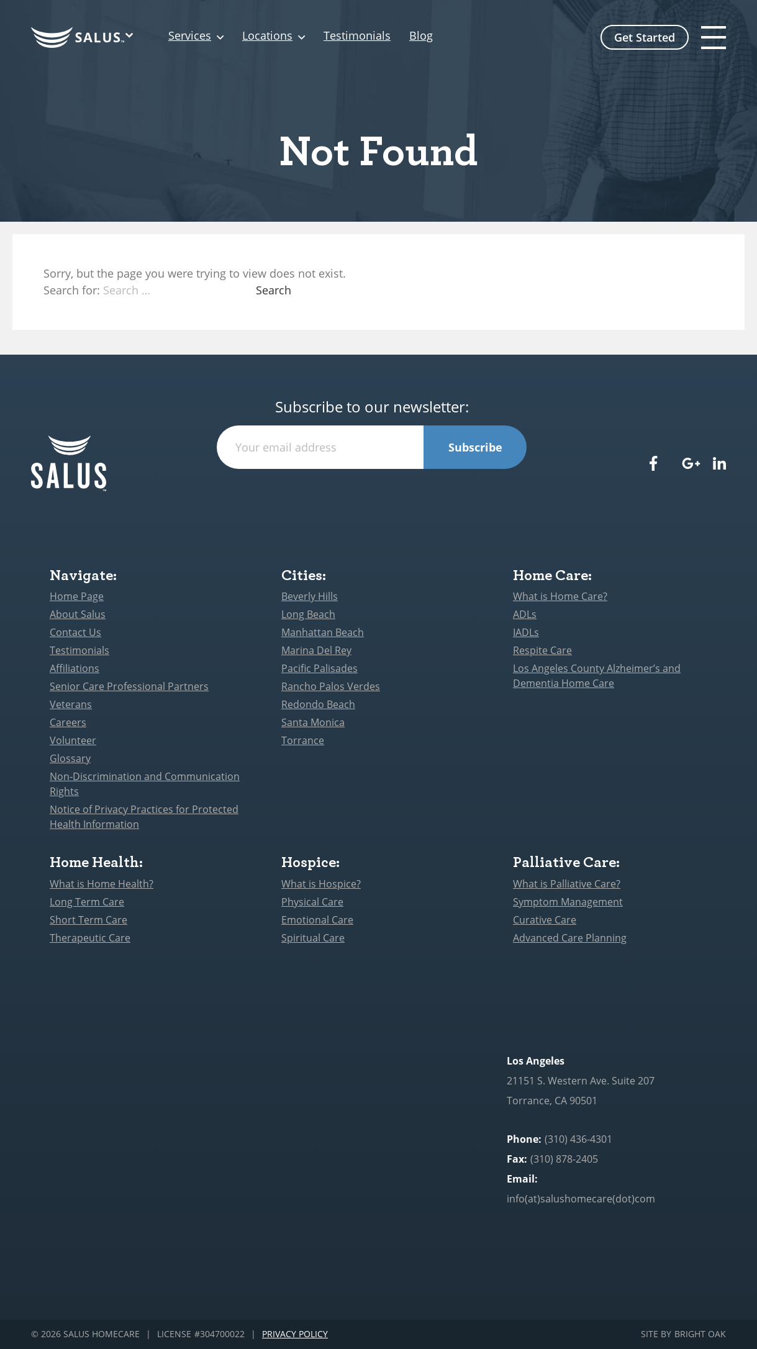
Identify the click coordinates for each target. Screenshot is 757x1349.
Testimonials (357, 36)
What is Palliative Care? (566, 884)
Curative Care (544, 920)
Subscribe (475, 447)
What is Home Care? (560, 596)
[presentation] (372, 493)
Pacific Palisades (319, 668)
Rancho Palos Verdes (330, 686)
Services (189, 36)
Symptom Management (568, 902)
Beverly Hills (309, 596)
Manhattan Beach (322, 632)
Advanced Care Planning (570, 938)
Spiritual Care (313, 938)
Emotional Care (317, 920)
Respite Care (542, 650)
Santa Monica (313, 722)
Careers (68, 722)
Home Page (77, 596)
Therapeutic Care (90, 938)
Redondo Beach (318, 704)
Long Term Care (87, 902)
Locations (267, 36)
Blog (421, 36)
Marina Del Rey (316, 650)
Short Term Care (88, 920)
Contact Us (75, 632)
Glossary (70, 758)
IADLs (526, 632)
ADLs (525, 614)
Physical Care (312, 902)
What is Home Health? (101, 884)
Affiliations (74, 668)
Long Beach (308, 614)
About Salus (78, 614)
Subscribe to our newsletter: (372, 407)
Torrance (302, 740)
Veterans (71, 704)
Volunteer (73, 740)
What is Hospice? (321, 884)
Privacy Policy (295, 1334)
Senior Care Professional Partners (129, 686)
